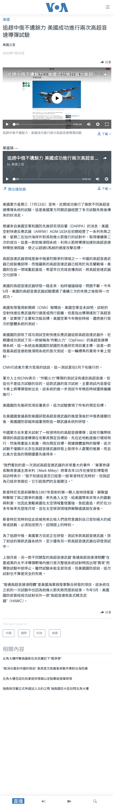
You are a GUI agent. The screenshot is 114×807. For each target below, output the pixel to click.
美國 (6, 19)
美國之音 (17, 164)
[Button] (105, 62)
